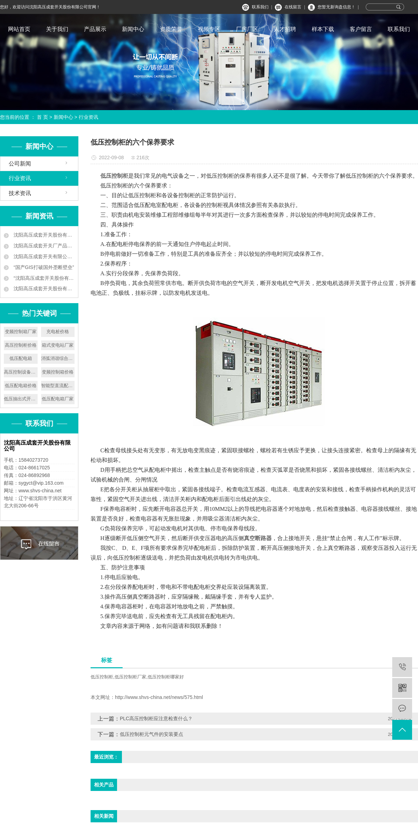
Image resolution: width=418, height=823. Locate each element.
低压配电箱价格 (21, 385)
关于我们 (57, 29)
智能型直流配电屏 (58, 385)
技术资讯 (20, 193)
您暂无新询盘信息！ (336, 7)
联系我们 (260, 7)
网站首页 (19, 29)
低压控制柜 (102, 676)
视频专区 (209, 29)
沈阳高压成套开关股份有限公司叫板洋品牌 (43, 288)
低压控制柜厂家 (130, 676)
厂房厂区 (247, 29)
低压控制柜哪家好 (166, 676)
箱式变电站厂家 (57, 345)
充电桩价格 (57, 331)
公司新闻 (20, 164)
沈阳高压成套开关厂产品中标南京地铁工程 (43, 245)
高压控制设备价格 (21, 372)
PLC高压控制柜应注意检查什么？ (156, 718)
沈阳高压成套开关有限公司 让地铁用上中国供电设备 (43, 256)
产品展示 (95, 29)
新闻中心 (133, 29)
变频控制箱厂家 (21, 331)
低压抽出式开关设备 (21, 398)
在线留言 (293, 7)
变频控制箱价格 (57, 372)
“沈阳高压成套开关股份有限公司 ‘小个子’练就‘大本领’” (43, 278)
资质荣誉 (171, 29)
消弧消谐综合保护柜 (58, 358)
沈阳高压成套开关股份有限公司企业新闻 (43, 235)
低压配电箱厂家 (57, 398)
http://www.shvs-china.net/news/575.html (159, 697)
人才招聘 (285, 29)
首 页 (42, 117)
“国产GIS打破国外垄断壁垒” (43, 267)
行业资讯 (88, 117)
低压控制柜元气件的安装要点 (151, 734)
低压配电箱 (20, 358)
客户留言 (361, 29)
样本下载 (323, 29)
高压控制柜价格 (21, 345)
